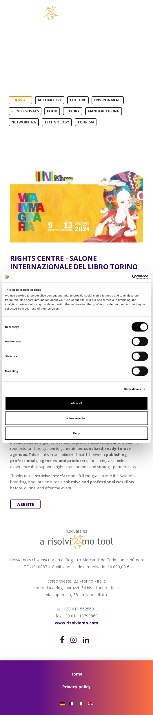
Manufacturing (103, 111)
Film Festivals (25, 111)
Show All (20, 100)
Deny (76, 433)
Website (25, 504)
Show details (132, 388)
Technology (56, 122)
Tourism (85, 122)
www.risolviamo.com (76, 623)
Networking (23, 122)
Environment (107, 100)
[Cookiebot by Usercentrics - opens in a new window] (122, 277)
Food (52, 111)
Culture (78, 100)
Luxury (72, 111)
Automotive (50, 100)
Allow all (76, 403)
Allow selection (76, 418)
